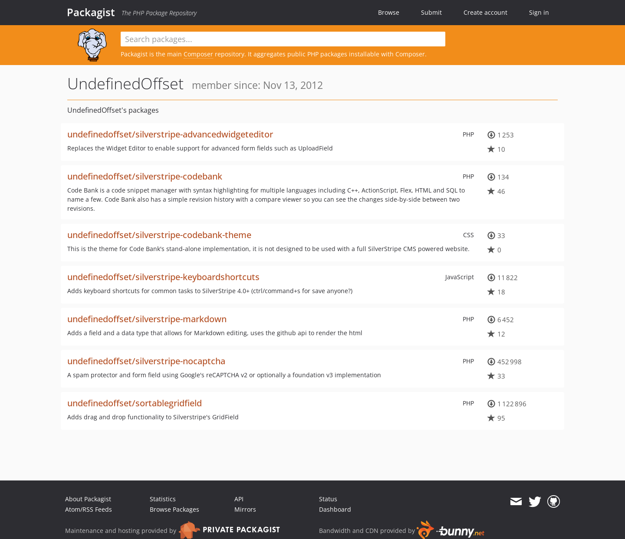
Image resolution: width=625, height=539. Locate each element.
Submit (431, 12)
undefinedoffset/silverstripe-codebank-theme (159, 235)
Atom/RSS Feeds (88, 509)
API (238, 499)
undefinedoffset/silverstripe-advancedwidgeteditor (170, 134)
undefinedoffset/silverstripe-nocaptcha (146, 361)
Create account (485, 12)
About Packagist (88, 499)
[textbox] (283, 39)
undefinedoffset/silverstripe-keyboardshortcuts (163, 277)
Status (328, 499)
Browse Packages (174, 509)
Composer (198, 54)
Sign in (539, 12)
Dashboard (335, 509)
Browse (388, 12)
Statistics (163, 499)
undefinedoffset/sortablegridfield (134, 403)
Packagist (91, 12)
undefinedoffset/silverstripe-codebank (144, 176)
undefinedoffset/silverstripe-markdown (147, 319)
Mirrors (245, 509)
